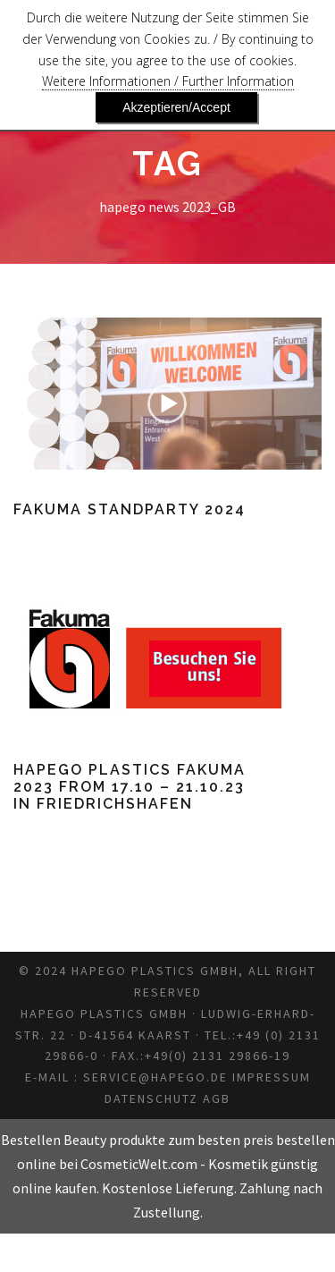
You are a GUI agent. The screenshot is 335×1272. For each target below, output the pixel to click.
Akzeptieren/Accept (176, 107)
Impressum (91, 1137)
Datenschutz (198, 1137)
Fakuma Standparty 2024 (130, 509)
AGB (274, 1137)
